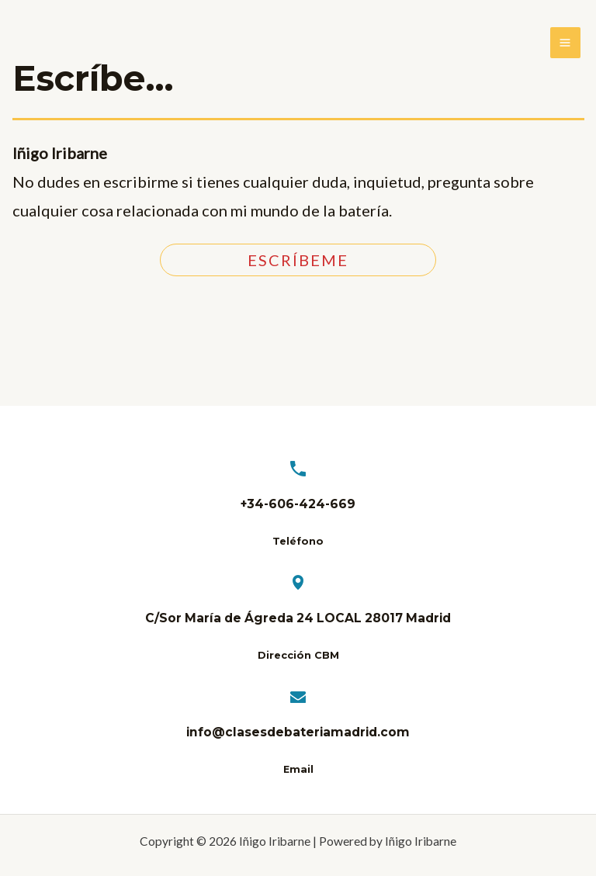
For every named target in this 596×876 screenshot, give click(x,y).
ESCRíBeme (298, 260)
